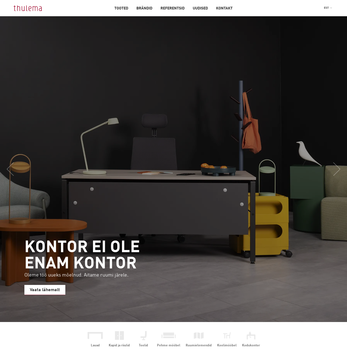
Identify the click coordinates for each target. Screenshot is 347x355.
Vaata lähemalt (45, 290)
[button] (328, 8)
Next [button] (336, 169)
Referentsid (172, 8)
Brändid (144, 8)
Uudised (200, 8)
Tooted (121, 8)
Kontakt (224, 8)
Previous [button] (10, 169)
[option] (173, 169)
